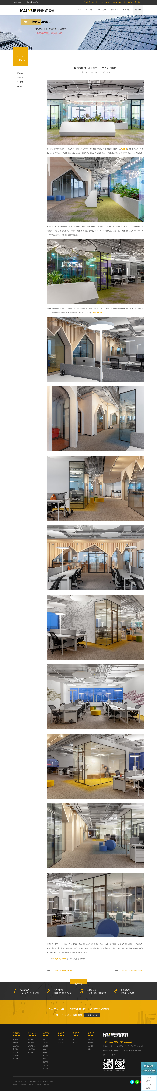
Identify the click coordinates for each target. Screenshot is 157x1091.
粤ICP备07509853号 (42, 1085)
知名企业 (45, 1039)
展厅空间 (45, 1065)
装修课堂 (20, 77)
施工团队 (75, 1043)
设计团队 (75, 1039)
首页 (79, 10)
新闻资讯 (138, 10)
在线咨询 (129, 2)
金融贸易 (45, 1046)
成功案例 (89, 10)
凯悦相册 (16, 1052)
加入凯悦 (16, 1059)
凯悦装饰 (37, 10)
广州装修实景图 (97, 313)
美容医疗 (45, 1052)
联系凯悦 (16, 1039)
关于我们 (126, 10)
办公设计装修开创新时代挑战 (63, 971)
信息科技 (45, 1049)
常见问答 (20, 87)
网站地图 (16, 1085)
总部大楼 (45, 1043)
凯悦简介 (16, 1043)
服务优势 (31, 1043)
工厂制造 (45, 1055)
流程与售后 (31, 1046)
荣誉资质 (16, 1049)
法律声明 (31, 1085)
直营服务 (31, 1039)
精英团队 (114, 10)
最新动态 (20, 73)
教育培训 (45, 1059)
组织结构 (16, 1055)
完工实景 (45, 1068)
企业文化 (16, 1046)
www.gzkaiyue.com (59, 959)
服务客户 (31, 1052)
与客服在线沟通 (92, 1015)
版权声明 (23, 1085)
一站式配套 (31, 1049)
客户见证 (60, 1043)
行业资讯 (20, 82)
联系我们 (139, 2)
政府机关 (45, 1062)
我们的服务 (102, 10)
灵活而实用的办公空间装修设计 (132, 971)
